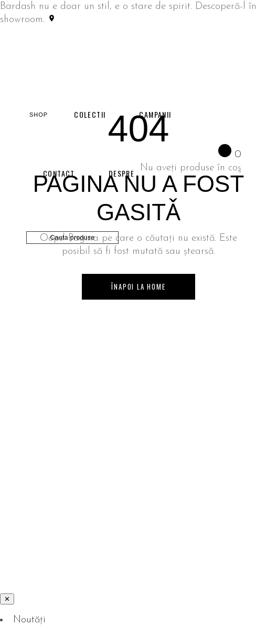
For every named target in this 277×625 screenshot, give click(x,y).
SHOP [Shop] (38, 114)
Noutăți (29, 620)
